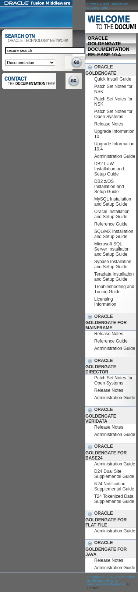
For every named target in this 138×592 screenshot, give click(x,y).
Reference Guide (111, 224)
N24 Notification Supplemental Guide (114, 486)
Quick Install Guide (112, 79)
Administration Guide (114, 156)
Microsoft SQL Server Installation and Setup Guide (112, 249)
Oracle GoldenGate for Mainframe (106, 322)
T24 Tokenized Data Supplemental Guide (114, 499)
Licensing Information (105, 302)
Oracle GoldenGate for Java (106, 548)
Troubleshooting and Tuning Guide (114, 289)
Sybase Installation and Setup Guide (112, 264)
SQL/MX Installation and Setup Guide (113, 234)
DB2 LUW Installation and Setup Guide (109, 169)
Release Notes (108, 124)
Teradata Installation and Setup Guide (114, 277)
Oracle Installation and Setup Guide (112, 214)
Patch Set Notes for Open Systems (113, 114)
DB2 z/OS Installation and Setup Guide (109, 186)
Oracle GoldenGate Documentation (107, 6)
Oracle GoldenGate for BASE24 (106, 452)
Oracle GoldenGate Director (100, 366)
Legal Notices (112, 584)
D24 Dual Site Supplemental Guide (114, 474)
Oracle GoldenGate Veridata (100, 415)
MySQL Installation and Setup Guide (112, 201)
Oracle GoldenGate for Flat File (106, 519)
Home (91, 4)
